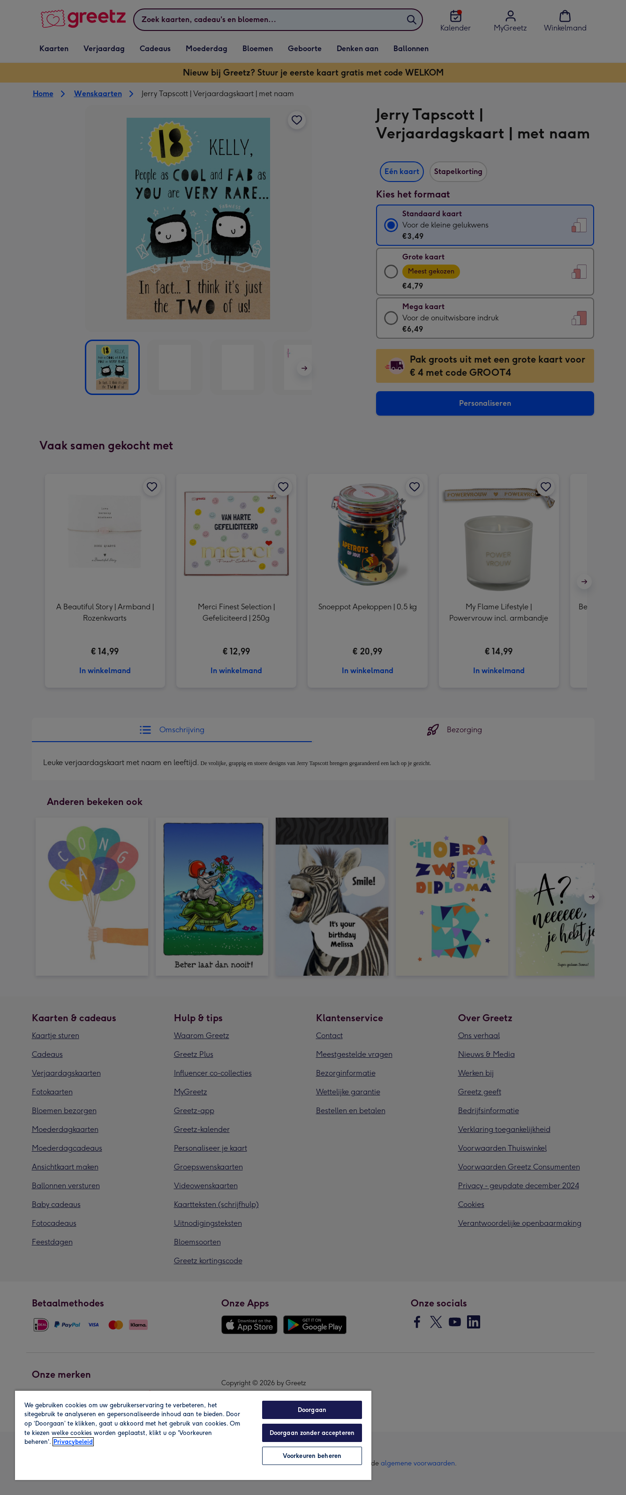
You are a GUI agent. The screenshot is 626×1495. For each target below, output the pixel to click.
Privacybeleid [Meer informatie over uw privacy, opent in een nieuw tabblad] (73, 1441)
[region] (193, 1435)
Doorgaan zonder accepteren (312, 1432)
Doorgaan (312, 1409)
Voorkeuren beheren (312, 1455)
